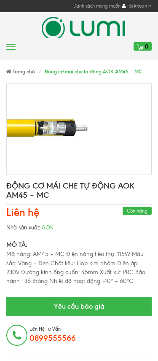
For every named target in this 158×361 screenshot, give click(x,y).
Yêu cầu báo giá (79, 306)
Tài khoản (137, 6)
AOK (48, 227)
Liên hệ (22, 212)
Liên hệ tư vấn (52, 334)
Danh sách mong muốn (97, 6)
